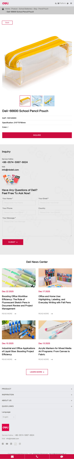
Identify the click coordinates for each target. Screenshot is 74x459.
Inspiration (37, 388)
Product (14, 9)
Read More (9, 310)
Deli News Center (37, 262)
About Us (37, 394)
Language (5, 406)
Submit (12, 242)
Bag (35, 9)
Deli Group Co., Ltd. (24, 448)
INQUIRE (37, 135)
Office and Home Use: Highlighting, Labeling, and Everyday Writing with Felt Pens (54, 299)
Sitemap (31, 450)
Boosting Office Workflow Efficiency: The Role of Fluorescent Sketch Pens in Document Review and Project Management (18, 301)
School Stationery (25, 9)
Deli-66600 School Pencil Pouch (20, 12)
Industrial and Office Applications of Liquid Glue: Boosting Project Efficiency (18, 346)
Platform (62, 3)
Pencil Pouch (43, 9)
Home (7, 9)
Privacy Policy (41, 450)
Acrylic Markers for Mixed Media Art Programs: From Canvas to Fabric (53, 346)
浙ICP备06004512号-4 (57, 448)
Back (7, 23)
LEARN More (37, 366)
